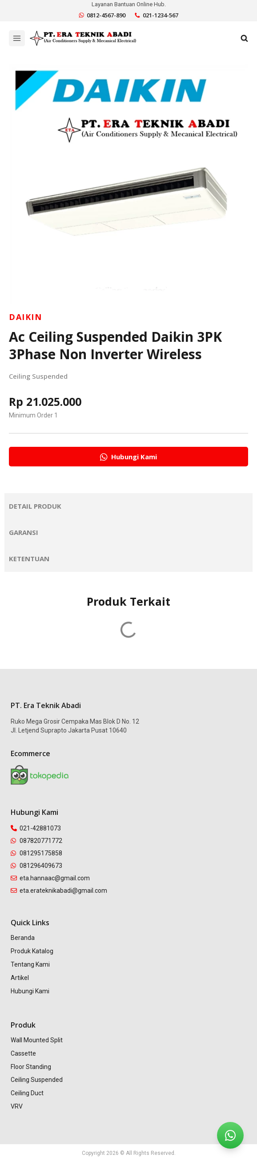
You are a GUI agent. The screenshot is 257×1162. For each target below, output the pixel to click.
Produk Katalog (32, 951)
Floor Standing (31, 1066)
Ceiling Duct (27, 1093)
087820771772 (36, 840)
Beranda (23, 937)
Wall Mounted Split (37, 1040)
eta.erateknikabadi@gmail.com (59, 890)
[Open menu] (17, 38)
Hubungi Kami (30, 991)
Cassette (23, 1053)
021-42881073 (36, 828)
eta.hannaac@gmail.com (50, 878)
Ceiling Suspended (38, 376)
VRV (17, 1106)
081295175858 (36, 853)
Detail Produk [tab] (35, 506)
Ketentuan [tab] (29, 558)
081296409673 (36, 865)
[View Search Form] (244, 38)
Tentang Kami (30, 964)
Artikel (20, 977)
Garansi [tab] (23, 532)
